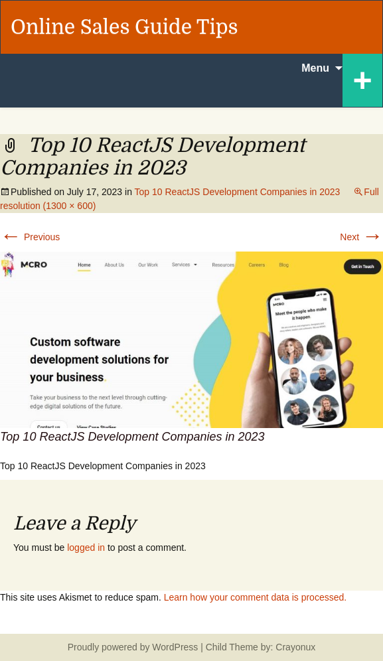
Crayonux (294, 647)
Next (361, 237)
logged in (86, 547)
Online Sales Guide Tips (124, 27)
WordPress (174, 647)
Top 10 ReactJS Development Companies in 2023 (238, 191)
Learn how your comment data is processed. (255, 597)
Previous (30, 237)
